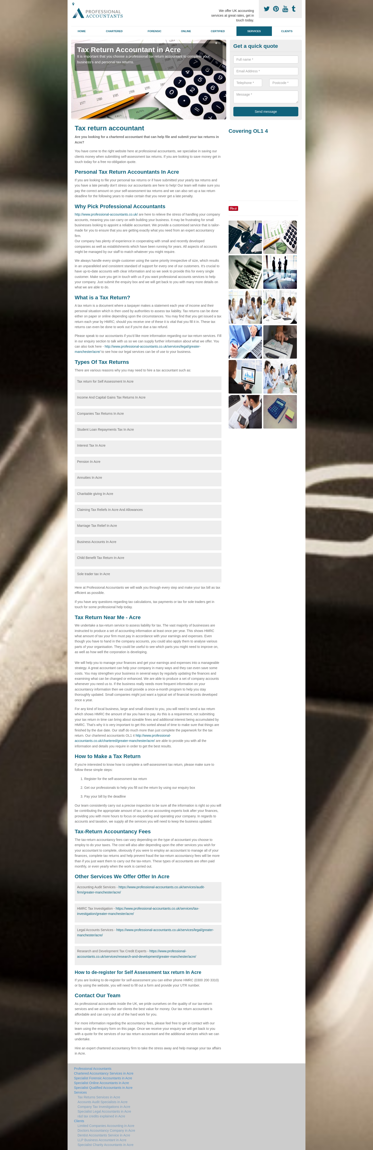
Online (186, 31)
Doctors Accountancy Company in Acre (106, 1130)
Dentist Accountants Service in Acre (104, 1135)
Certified (218, 31)
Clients (287, 31)
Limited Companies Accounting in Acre (106, 1126)
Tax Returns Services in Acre (99, 1097)
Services (254, 31)
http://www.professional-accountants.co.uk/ (106, 214)
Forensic (155, 31)
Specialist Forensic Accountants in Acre (103, 1078)
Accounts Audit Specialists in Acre (103, 1102)
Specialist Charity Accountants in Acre (105, 1145)
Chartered (114, 31)
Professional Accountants (92, 1069)
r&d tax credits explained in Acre (101, 1116)
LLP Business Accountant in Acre (102, 1140)
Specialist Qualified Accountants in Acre (103, 1088)
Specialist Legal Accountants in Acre (104, 1111)
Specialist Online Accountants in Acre (101, 1083)
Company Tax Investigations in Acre (104, 1107)
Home (82, 31)
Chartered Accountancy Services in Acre (103, 1073)
